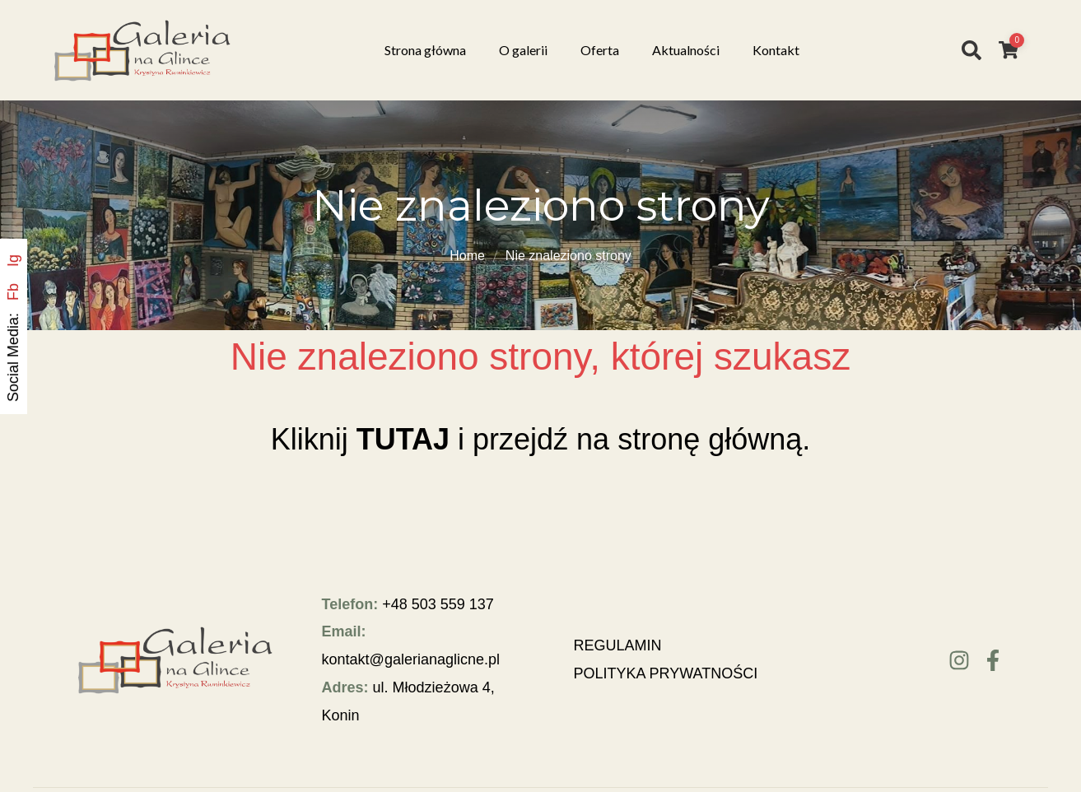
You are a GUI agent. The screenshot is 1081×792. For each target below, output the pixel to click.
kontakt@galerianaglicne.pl (411, 659)
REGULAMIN (618, 645)
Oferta (599, 50)
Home (467, 256)
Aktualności (686, 50)
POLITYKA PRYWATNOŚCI (666, 673)
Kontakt (776, 50)
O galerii (523, 50)
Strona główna (425, 50)
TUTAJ (403, 439)
